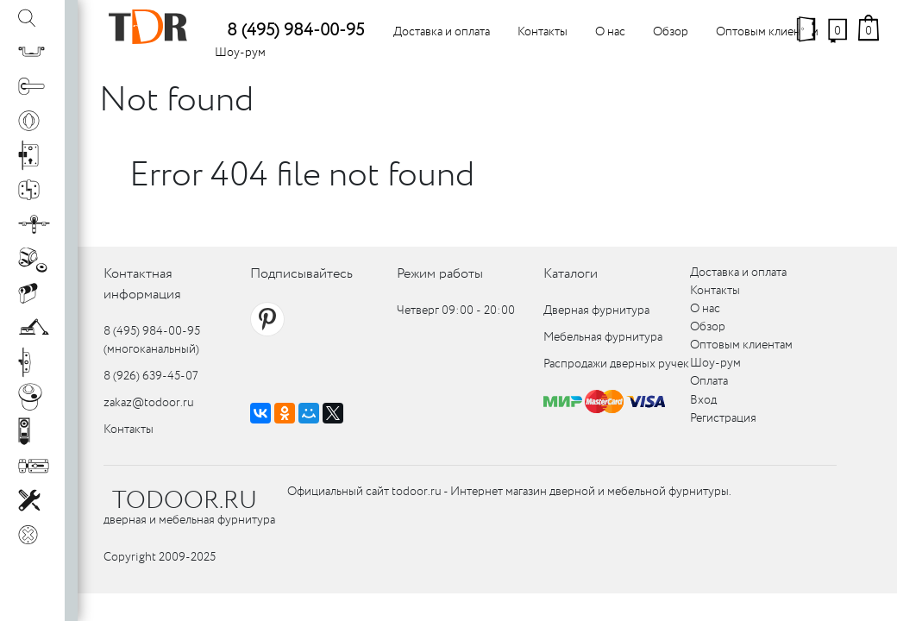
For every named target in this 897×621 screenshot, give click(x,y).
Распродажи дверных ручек (616, 364)
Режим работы (440, 274)
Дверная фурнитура (596, 310)
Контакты (543, 32)
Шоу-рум (240, 52)
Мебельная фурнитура (602, 337)
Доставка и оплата (441, 32)
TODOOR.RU (184, 501)
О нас (610, 32)
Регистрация (723, 418)
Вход (703, 400)
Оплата (709, 381)
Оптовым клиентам (767, 32)
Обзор (670, 32)
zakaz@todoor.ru (149, 402)
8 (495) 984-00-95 (295, 30)
